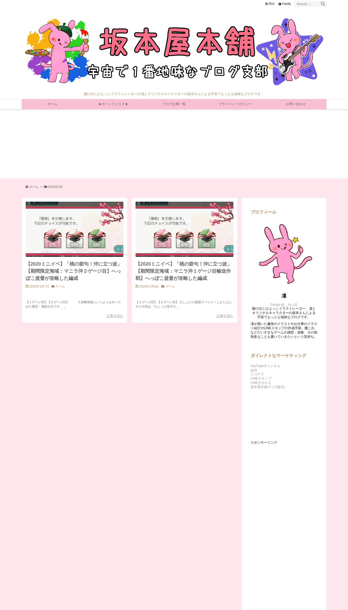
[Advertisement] (174, 145)
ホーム (34, 187)
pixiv (254, 370)
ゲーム (60, 286)
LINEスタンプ (261, 378)
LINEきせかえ (261, 382)
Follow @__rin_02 (283, 305)
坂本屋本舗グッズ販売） (269, 387)
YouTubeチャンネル (265, 366)
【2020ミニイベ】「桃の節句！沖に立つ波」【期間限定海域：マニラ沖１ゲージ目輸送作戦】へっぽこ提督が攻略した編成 (184, 271)
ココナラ (257, 374)
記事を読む (115, 316)
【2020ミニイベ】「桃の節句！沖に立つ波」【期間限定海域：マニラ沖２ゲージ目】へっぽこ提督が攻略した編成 (74, 271)
